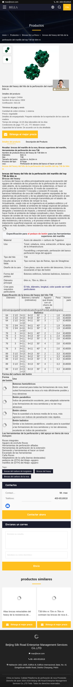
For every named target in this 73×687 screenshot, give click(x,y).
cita (67, 7)
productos (14, 35)
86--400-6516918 (62, 2)
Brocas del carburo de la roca (16, 476)
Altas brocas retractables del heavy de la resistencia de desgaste (17, 613)
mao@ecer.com (10, 2)
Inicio (4, 35)
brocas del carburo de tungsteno (18, 471)
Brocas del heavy (43, 471)
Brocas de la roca (30, 35)
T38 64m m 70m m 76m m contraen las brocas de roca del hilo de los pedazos (53, 613)
